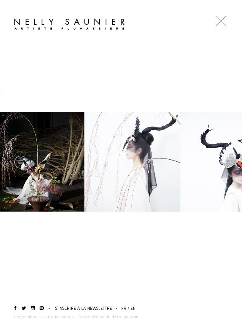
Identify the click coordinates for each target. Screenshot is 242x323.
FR (123, 308)
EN (133, 308)
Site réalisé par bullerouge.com (107, 317)
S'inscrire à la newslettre (83, 308)
